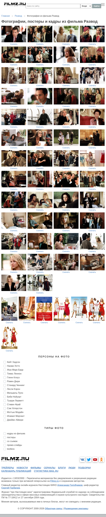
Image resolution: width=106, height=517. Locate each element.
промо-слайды (14, 445)
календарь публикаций (16, 471)
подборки (84, 468)
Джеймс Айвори (15, 420)
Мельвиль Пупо (15, 393)
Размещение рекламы (76, 508)
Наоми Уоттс (13, 366)
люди (71, 468)
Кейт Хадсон (13, 362)
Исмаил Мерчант (15, 416)
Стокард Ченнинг (16, 385)
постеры (11, 437)
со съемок (12, 441)
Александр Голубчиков (70, 485)
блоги (62, 468)
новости (22, 468)
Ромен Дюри (13, 381)
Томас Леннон (14, 373)
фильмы (36, 468)
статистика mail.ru (46, 471)
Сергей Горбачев (10, 488)
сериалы (49, 468)
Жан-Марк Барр (15, 370)
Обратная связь (53, 508)
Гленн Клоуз (13, 377)
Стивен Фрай (13, 404)
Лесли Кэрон (13, 389)
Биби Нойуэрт (14, 397)
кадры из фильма (16, 433)
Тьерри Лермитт (15, 400)
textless (10, 449)
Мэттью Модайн (15, 412)
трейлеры (7, 468)
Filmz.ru (54, 481)
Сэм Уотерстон (14, 408)
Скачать (14, 44)
